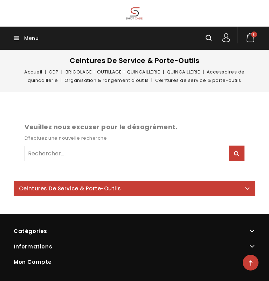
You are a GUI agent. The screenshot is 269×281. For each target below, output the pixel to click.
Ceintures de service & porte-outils (70, 188)
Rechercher (236, 153)
